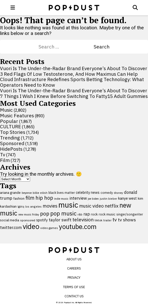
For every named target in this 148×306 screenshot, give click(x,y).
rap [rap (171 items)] (86, 214)
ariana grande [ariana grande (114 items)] (10, 192)
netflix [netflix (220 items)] (111, 206)
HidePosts (11, 149)
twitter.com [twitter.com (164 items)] (11, 227)
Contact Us (74, 296)
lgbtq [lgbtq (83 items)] (21, 206)
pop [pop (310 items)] (44, 213)
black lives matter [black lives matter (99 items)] (61, 192)
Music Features (17, 115)
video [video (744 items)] (31, 226)
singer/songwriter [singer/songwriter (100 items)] (129, 214)
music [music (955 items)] (68, 205)
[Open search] (135, 7)
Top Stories (12, 132)
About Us (74, 259)
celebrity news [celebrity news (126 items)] (88, 192)
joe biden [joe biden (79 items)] (93, 198)
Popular (9, 121)
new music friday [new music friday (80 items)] (28, 214)
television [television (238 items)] (83, 219)
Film (5, 160)
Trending (10, 138)
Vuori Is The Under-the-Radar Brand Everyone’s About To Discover (73, 68)
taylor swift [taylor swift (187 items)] (60, 220)
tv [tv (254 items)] (115, 219)
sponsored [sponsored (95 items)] (27, 220)
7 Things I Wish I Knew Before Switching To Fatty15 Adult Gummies (74, 96)
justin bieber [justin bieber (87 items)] (108, 198)
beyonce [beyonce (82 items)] (27, 193)
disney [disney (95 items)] (118, 193)
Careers (74, 268)
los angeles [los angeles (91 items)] (33, 206)
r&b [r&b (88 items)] (80, 214)
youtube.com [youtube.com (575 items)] (77, 226)
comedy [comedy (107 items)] (107, 192)
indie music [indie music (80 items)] (61, 198)
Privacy (74, 277)
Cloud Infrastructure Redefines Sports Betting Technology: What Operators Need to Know (72, 82)
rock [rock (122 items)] (94, 214)
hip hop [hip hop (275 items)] (44, 197)
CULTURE (10, 126)
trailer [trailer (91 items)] (107, 220)
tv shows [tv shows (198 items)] (127, 220)
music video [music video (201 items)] (91, 206)
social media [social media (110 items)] (9, 220)
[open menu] (12, 7)
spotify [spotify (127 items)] (42, 220)
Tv (2, 154)
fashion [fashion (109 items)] (18, 198)
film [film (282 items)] (30, 197)
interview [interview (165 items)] (78, 198)
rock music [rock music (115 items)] (107, 214)
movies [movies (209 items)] (50, 206)
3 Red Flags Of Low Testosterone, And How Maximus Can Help (69, 74)
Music (6, 110)
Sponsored (12, 143)
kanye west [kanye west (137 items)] (127, 198)
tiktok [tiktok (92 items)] (98, 220)
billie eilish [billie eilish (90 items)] (40, 193)
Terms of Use (74, 287)
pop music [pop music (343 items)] (63, 213)
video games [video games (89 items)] (49, 228)
